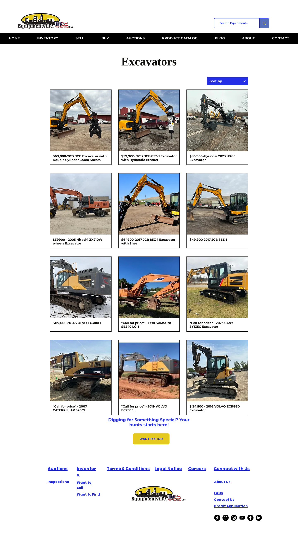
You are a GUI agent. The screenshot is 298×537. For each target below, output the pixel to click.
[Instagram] (234, 518)
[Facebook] (250, 518)
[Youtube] (242, 518)
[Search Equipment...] (235, 23)
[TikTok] (217, 518)
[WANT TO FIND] (151, 438)
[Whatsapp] (225, 518)
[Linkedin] (259, 518)
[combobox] (227, 81)
